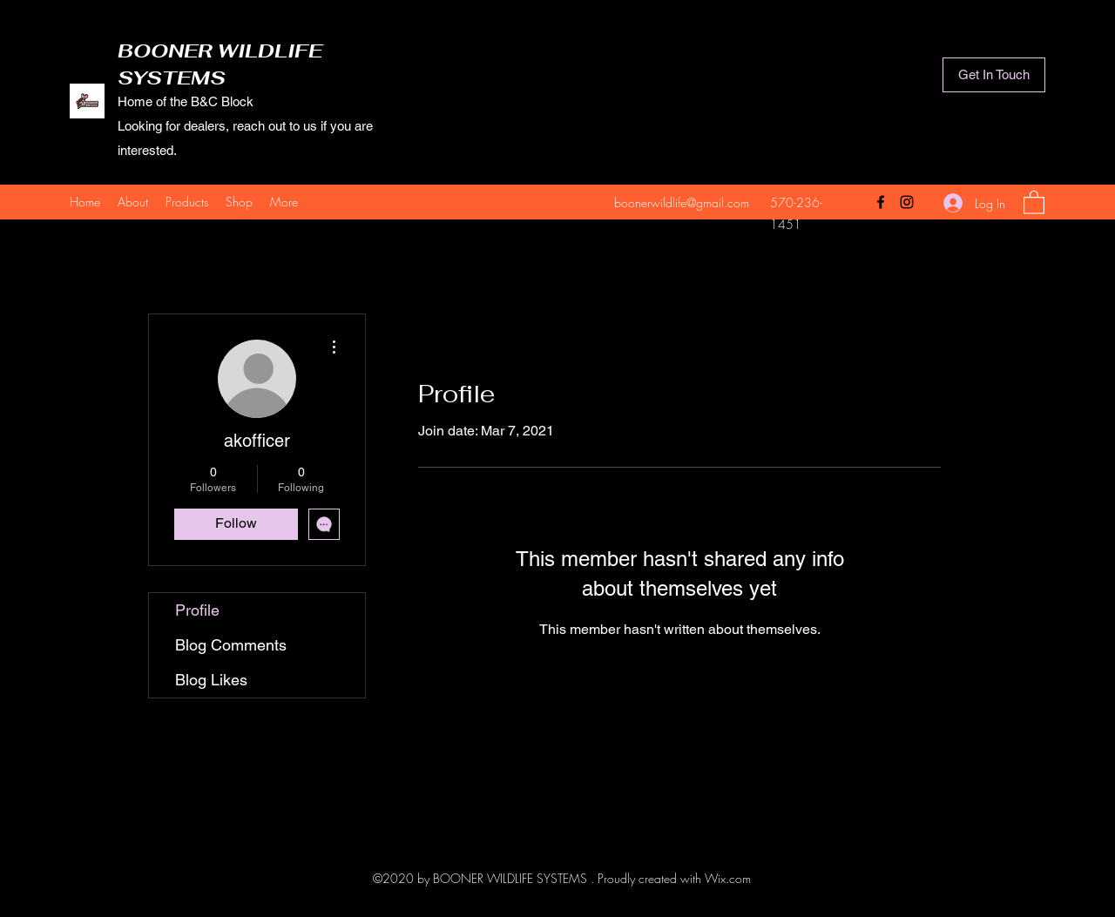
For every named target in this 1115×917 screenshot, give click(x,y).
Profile (197, 610)
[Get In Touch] (994, 74)
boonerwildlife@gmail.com (681, 202)
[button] (1034, 201)
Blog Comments (231, 645)
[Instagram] (907, 202)
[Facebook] (880, 202)
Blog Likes (211, 680)
